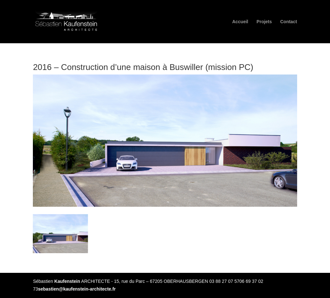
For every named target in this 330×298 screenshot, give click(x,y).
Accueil (240, 21)
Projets (264, 21)
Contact (288, 21)
